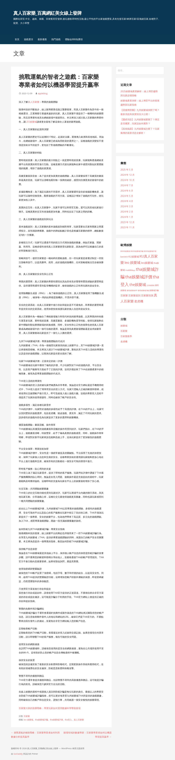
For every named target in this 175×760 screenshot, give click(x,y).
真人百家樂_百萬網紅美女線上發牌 (47, 13)
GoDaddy (18, 753)
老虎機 (123, 341)
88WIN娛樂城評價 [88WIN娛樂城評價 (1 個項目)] (150, 251)
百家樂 (27, 716)
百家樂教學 (126, 336)
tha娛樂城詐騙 (41, 719)
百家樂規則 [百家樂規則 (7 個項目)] (134, 295)
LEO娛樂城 (31, 121)
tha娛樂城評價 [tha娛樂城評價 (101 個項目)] (138, 277)
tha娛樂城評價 (56, 719)
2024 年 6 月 (126, 190)
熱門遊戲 (56, 39)
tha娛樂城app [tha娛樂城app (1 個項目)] (130, 270)
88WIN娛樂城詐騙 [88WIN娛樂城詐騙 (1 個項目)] (136, 251)
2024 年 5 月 (126, 195)
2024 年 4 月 (126, 201)
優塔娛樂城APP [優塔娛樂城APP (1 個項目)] (132, 290)
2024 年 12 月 (127, 174)
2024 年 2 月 (126, 211)
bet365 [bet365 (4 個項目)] (124, 256)
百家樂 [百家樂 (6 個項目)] (124, 295)
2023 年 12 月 (127, 222)
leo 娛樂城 (28, 719)
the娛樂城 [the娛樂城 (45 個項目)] (137, 284)
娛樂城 (123, 325)
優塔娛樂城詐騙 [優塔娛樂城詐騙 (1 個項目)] (143, 290)
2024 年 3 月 (126, 206)
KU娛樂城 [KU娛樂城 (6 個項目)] (133, 256)
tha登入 (68, 719)
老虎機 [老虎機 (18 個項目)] (138, 301)
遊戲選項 (28, 39)
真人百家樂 (33, 101)
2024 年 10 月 (127, 180)
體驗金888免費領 (74, 39)
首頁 (17, 39)
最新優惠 (42, 39)
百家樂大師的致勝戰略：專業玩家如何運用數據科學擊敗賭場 (50, 708)
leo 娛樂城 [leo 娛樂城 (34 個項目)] (132, 262)
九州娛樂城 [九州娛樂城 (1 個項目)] (150, 285)
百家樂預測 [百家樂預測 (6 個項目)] (147, 295)
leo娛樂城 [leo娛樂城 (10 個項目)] (147, 262)
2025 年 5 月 (126, 169)
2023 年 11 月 (127, 227)
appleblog (43, 93)
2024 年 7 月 (126, 185)
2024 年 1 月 (126, 216)
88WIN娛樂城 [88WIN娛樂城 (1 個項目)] (125, 251)
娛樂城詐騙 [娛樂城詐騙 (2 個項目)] (154, 290)
